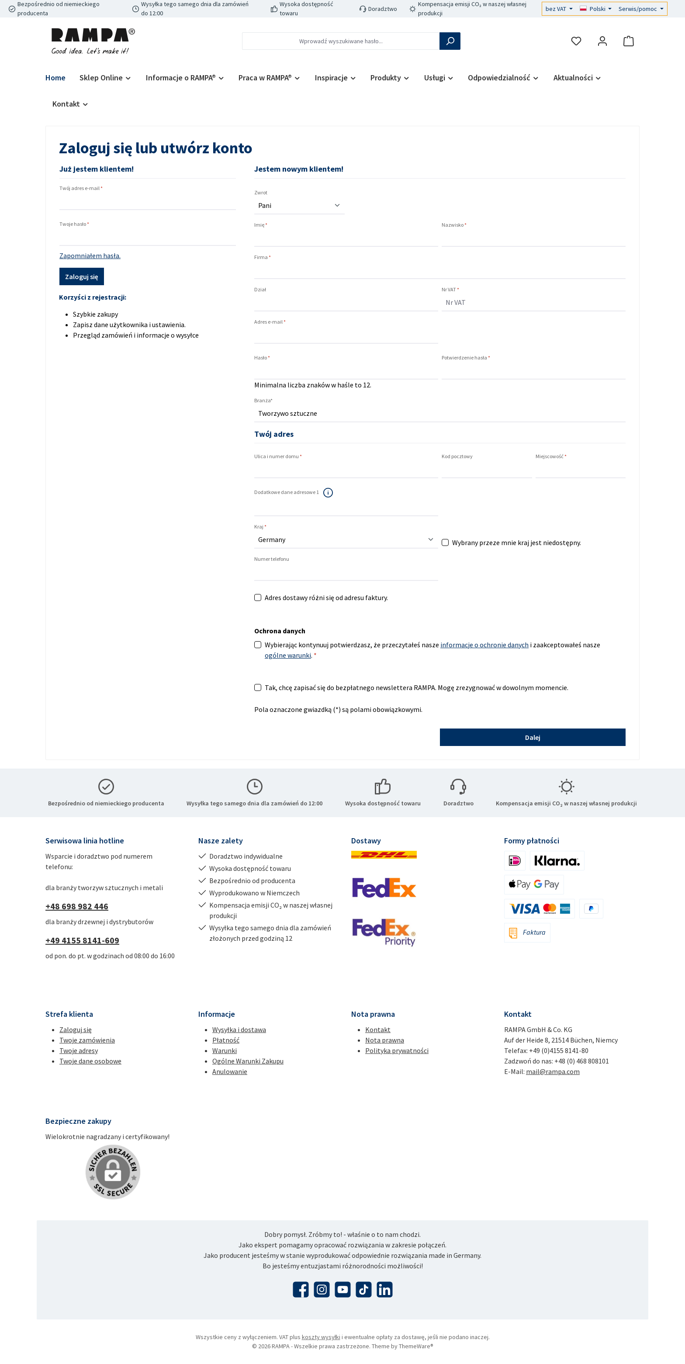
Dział (260, 289)
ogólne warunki (288, 655)
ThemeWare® (416, 1346)
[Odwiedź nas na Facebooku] (301, 1289)
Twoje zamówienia (87, 1040)
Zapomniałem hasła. (90, 255)
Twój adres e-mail (81, 188)
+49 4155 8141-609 (82, 940)
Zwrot (260, 192)
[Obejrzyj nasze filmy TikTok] (364, 1289)
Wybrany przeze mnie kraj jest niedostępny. (516, 542)
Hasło (262, 357)
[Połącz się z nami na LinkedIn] (384, 1289)
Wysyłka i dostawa (239, 1029)
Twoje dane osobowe (90, 1061)
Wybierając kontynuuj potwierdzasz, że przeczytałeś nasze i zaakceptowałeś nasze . (432, 649)
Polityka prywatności (397, 1050)
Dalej (532, 737)
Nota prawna (384, 1040)
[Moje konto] (602, 41)
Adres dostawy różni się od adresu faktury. (326, 597)
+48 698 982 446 (76, 906)
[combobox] (341, 41)
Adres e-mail (270, 321)
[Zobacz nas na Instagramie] (322, 1289)
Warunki (224, 1050)
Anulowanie (229, 1071)
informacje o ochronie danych (484, 644)
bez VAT (556, 9)
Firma (262, 257)
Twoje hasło (74, 224)
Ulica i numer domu (278, 456)
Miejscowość (551, 456)
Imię (260, 224)
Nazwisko (454, 224)
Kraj (260, 526)
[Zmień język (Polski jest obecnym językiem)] (596, 8)
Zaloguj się (81, 276)
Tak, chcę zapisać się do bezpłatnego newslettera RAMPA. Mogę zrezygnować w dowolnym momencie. (416, 687)
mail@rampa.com (553, 1071)
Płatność (225, 1040)
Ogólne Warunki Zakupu (248, 1061)
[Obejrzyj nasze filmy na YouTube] (343, 1289)
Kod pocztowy (457, 456)
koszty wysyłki (321, 1337)
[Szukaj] (449, 41)
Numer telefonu (271, 559)
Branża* (263, 400)
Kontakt (378, 1029)
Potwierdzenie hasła (466, 357)
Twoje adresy (78, 1050)
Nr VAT (450, 289)
